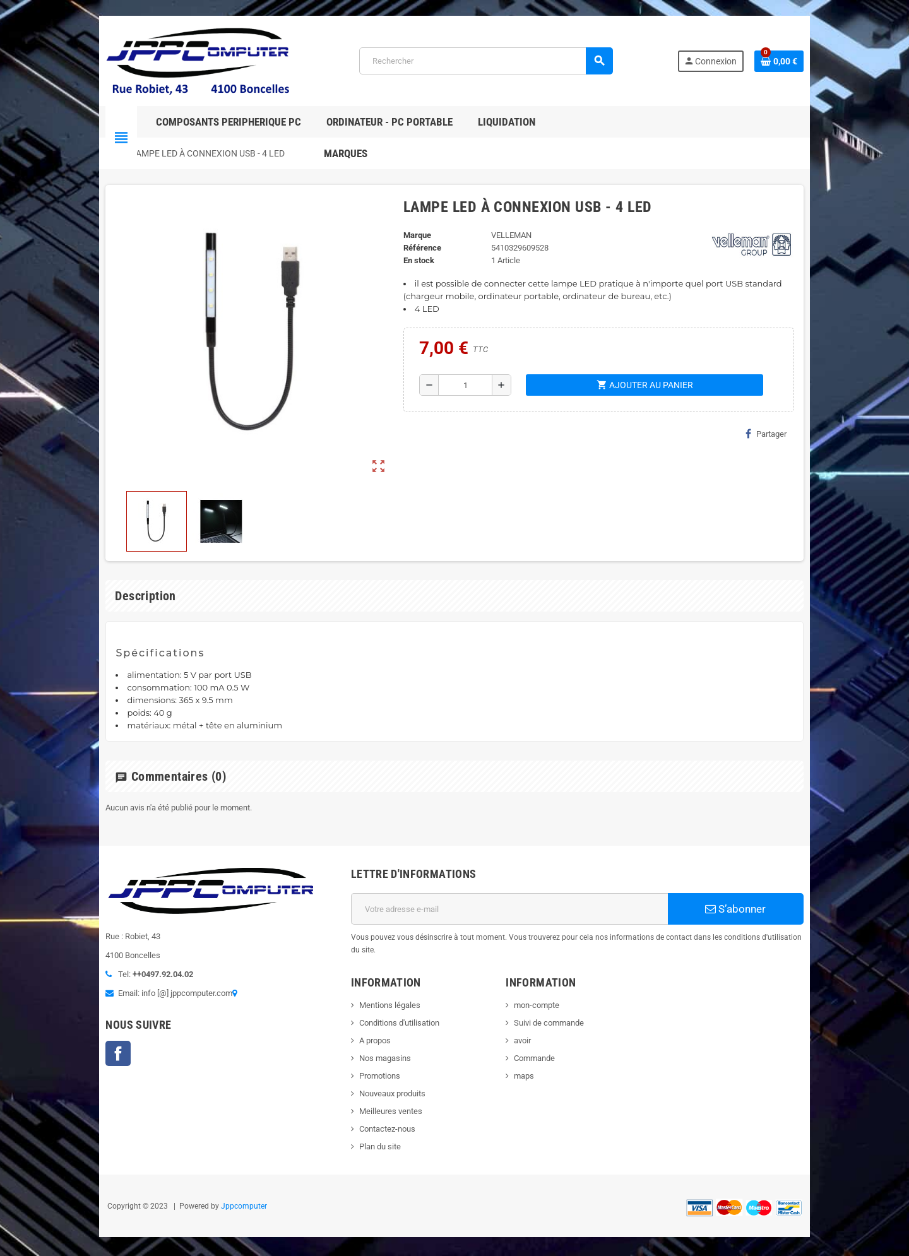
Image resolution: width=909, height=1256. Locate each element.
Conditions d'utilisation (391, 1010)
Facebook (94, 1057)
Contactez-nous (379, 1116)
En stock (415, 260)
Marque (413, 235)
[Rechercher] (485, 60)
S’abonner (754, 909)
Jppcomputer (221, 1193)
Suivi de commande (552, 1010)
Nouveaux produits (384, 1081)
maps (527, 1063)
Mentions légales (381, 992)
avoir (525, 1028)
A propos (367, 1028)
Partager (789, 434)
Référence (418, 247)
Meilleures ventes (382, 1098)
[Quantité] (464, 385)
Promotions (371, 1063)
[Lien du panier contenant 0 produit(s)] (802, 61)
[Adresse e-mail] (512, 909)
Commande (537, 1045)
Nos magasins (377, 1045)
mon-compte (539, 992)
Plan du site (372, 1134)
